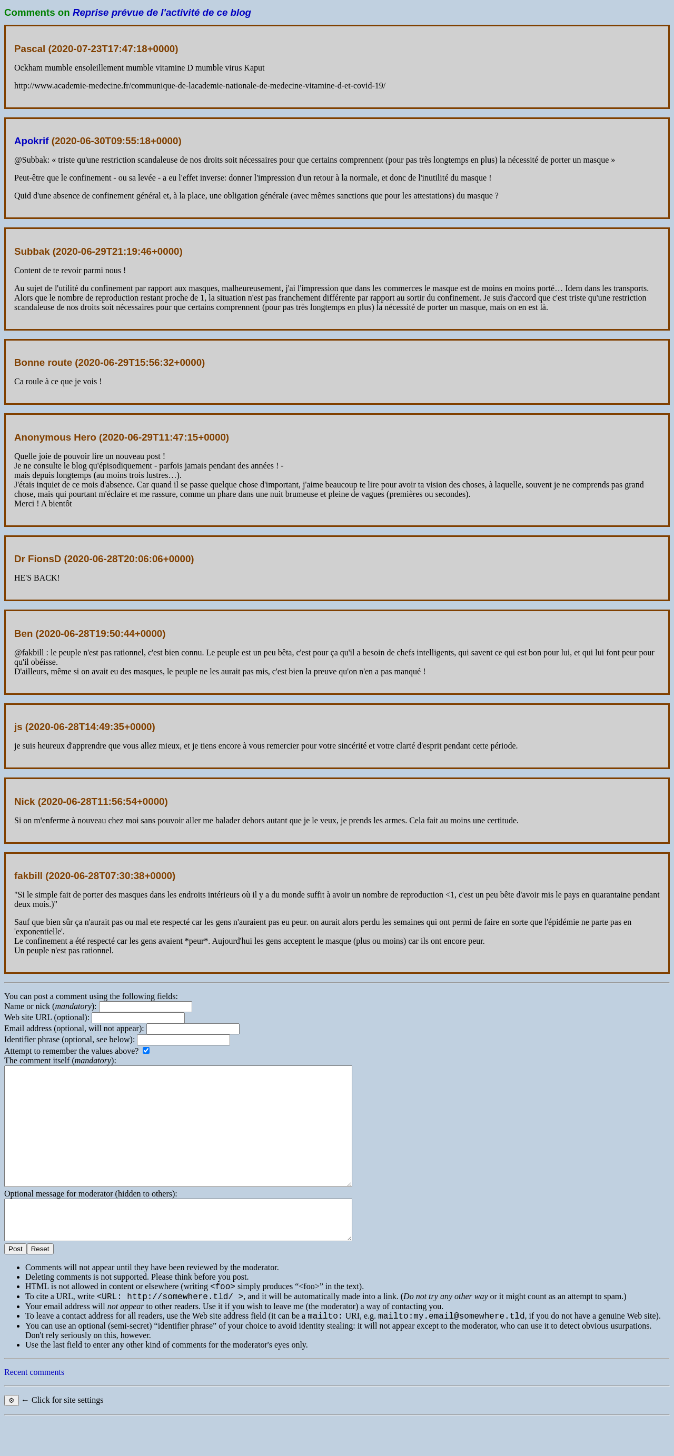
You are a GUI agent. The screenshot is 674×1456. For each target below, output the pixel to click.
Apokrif (31, 140)
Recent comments (34, 1408)
